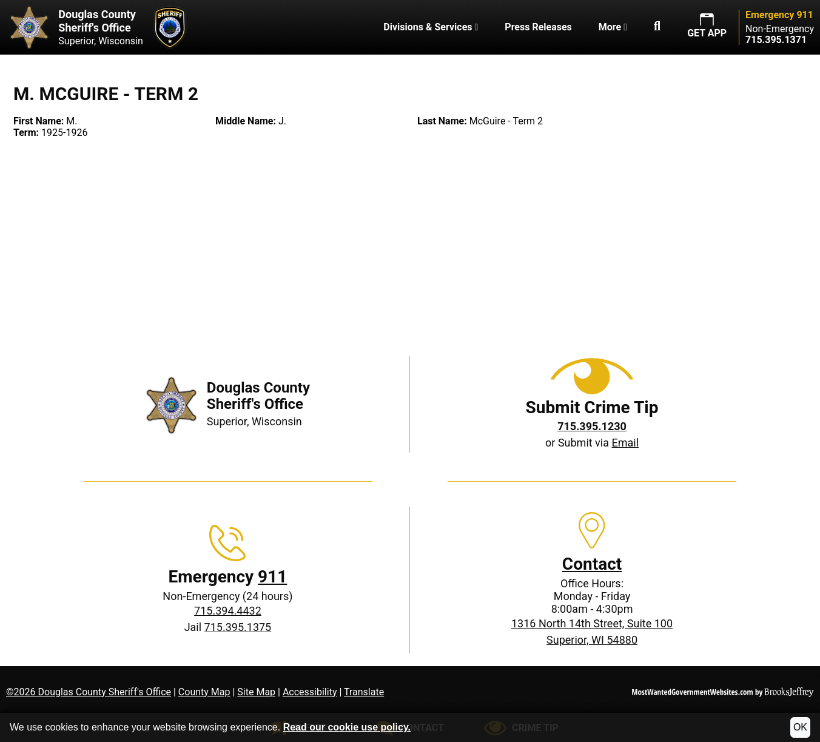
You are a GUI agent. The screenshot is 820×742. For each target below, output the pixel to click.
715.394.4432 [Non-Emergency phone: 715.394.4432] (227, 610)
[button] (657, 27)
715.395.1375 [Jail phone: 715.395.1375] (238, 627)
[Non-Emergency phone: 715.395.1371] (776, 40)
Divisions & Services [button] (430, 27)
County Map (204, 692)
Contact (592, 564)
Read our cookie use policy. (347, 727)
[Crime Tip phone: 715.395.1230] (592, 426)
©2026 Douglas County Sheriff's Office (88, 692)
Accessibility (310, 692)
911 (272, 577)
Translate (364, 692)
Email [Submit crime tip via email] (625, 442)
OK (800, 727)
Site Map (256, 692)
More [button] (613, 27)
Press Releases (538, 27)
